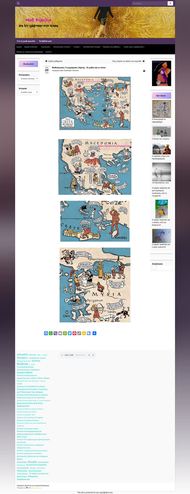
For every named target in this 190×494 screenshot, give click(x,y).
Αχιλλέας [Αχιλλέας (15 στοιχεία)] (36, 361)
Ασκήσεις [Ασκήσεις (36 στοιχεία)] (22, 357)
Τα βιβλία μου (45, 41)
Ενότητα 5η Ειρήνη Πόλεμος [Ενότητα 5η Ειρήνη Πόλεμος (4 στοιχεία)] (28, 420)
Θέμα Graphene (36, 488)
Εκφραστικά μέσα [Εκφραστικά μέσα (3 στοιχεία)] (23, 378)
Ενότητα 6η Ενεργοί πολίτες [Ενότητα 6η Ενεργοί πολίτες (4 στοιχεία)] (28, 429)
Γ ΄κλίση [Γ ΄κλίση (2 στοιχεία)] (32, 364)
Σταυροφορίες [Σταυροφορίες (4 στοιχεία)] (22, 474)
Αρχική (19, 47)
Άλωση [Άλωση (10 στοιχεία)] (32, 355)
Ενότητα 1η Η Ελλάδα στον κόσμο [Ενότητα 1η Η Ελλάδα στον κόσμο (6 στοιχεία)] (31, 386)
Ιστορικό (23, 88)
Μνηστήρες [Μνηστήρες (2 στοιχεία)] (41, 468)
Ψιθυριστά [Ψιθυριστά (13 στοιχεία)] (33, 476)
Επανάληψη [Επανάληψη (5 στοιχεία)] (22, 462)
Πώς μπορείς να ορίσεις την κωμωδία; (127, 61)
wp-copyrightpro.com (104, 493)
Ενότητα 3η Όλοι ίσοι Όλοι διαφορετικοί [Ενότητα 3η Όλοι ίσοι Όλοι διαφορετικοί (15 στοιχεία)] (30, 404)
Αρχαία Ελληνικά (31, 47)
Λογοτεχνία (46, 47)
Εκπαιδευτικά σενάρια (91, 47)
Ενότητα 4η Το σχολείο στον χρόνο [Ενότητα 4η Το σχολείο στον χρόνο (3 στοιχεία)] (30, 417)
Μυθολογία (67, 70)
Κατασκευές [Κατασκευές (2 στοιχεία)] (21, 465)
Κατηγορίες (24, 75)
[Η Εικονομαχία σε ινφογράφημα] (161, 109)
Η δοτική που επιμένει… (161, 139)
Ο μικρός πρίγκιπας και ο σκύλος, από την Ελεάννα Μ (161, 222)
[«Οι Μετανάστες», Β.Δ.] (161, 172)
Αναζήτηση (157, 264)
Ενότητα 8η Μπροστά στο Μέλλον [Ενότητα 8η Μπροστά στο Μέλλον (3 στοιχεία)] (29, 453)
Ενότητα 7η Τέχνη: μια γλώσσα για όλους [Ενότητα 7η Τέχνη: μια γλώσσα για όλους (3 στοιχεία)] (32, 451)
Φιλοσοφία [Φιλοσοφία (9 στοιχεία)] (22, 476)
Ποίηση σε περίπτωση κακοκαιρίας (29, 52)
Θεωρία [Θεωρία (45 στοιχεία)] (32, 461)
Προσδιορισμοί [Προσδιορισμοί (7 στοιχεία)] (35, 471)
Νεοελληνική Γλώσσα (62, 47)
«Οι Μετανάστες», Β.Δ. (160, 183)
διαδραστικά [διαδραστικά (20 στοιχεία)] (23, 479)
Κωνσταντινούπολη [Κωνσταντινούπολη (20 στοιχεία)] (36, 464)
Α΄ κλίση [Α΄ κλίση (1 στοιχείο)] (44, 355)
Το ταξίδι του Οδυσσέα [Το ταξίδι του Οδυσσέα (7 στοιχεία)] (38, 474)
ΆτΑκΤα (48, 52)
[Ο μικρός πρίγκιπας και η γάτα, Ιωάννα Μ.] (161, 236)
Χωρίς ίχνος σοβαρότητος (134, 47)
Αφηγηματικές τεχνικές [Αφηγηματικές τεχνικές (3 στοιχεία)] (37, 358)
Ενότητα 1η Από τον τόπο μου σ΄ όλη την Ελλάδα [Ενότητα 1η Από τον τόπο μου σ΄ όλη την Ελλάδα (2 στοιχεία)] (31, 382)
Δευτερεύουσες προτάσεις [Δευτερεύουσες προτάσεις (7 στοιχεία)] (28, 370)
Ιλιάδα (61, 70)
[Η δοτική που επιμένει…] (161, 131)
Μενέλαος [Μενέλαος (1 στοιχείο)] (33, 468)
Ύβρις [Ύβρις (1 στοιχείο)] (39, 355)
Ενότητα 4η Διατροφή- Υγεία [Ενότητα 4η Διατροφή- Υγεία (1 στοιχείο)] (26, 414)
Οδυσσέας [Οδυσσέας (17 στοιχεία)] (22, 470)
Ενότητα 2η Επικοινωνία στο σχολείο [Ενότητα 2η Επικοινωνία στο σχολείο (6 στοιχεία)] (32, 395)
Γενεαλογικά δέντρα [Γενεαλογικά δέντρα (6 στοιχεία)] (25, 367)
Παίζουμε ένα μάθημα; (112, 47)
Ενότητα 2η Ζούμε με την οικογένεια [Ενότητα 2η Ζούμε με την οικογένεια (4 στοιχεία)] (31, 398)
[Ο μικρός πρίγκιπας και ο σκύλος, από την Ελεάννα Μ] (161, 209)
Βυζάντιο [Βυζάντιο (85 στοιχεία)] (22, 363)
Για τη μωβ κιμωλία (26, 41)
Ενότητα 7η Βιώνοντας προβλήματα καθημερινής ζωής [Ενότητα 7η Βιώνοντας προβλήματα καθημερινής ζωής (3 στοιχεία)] (30, 446)
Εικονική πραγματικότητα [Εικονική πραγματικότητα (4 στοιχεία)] (27, 375)
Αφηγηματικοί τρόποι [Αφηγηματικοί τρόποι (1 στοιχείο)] (23, 361)
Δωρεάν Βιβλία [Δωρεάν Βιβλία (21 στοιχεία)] (24, 372)
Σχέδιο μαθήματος (55, 61)
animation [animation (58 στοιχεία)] (22, 354)
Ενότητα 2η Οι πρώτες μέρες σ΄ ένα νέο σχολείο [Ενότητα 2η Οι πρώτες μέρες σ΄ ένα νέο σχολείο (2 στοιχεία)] (33, 400)
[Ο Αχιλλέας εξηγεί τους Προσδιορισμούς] (161, 149)
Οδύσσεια (75, 70)
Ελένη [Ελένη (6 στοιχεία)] (33, 378)
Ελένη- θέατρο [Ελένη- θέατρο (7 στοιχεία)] (43, 378)
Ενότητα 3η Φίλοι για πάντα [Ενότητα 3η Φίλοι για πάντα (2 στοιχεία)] (26, 412)
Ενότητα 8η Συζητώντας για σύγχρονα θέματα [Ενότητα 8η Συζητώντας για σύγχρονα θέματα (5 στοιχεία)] (32, 457)
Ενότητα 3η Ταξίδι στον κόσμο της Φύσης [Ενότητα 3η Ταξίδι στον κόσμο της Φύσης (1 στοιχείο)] (30, 409)
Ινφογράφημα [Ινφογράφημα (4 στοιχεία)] (43, 462)
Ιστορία (77, 47)
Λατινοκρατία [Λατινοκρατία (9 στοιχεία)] (23, 468)
